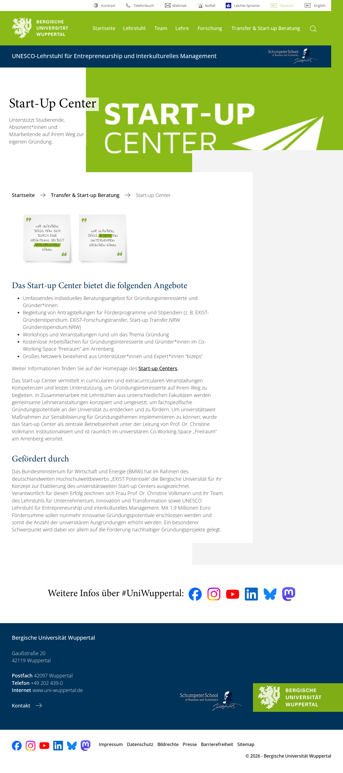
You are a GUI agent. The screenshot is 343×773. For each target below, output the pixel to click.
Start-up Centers (157, 368)
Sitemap (245, 744)
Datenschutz (140, 744)
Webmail (179, 5)
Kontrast (108, 5)
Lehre (182, 28)
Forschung (210, 28)
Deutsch (286, 5)
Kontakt (22, 705)
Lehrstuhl (134, 28)
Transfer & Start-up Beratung (266, 28)
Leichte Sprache (247, 5)
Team (160, 28)
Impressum (111, 744)
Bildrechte (168, 744)
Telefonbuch (144, 5)
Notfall (210, 5)
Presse (190, 744)
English (320, 5)
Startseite (103, 28)
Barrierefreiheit (217, 744)
